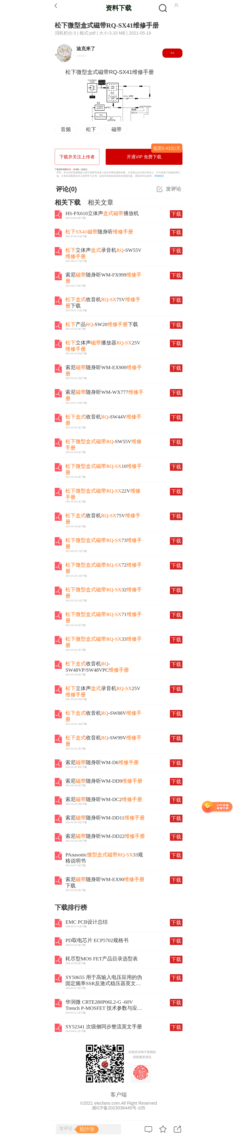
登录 (69, 169)
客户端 (118, 1095)
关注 (172, 53)
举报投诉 (159, 176)
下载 (176, 214)
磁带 (116, 129)
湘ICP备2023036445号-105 (118, 1107)
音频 (66, 129)
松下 (91, 129)
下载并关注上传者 (77, 156)
